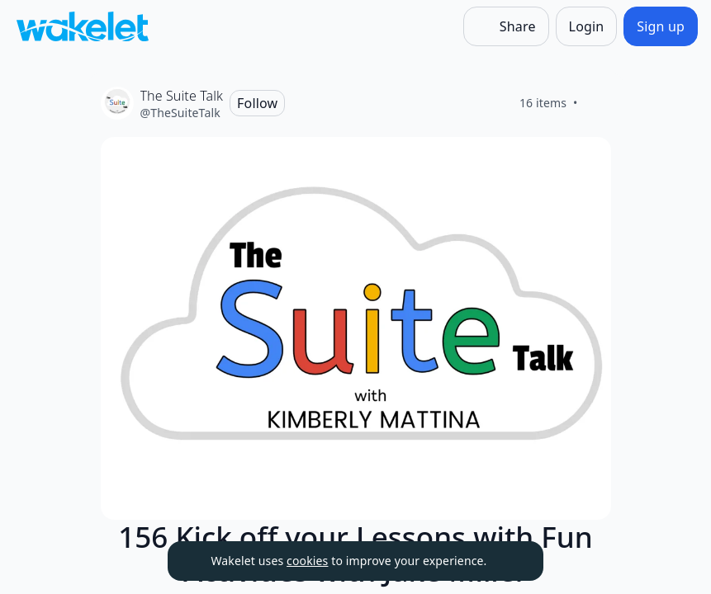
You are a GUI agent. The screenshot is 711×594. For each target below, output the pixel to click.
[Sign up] (660, 26)
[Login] (587, 26)
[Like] (598, 103)
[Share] (506, 26)
